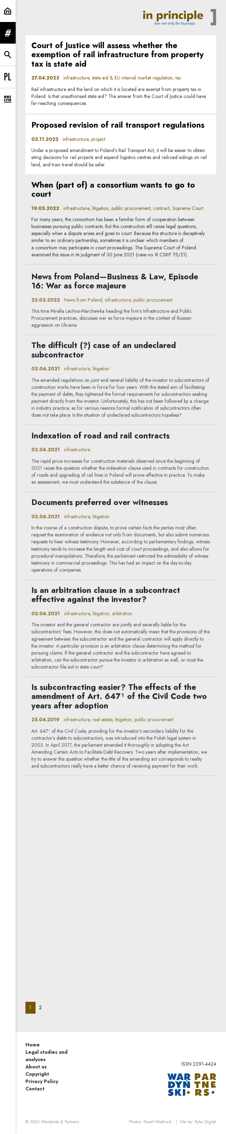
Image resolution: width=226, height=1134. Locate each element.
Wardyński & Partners (60, 1122)
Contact (35, 1088)
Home (32, 1044)
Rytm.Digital (205, 1122)
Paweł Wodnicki (157, 1122)
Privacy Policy (41, 1081)
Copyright (37, 1074)
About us (36, 1066)
